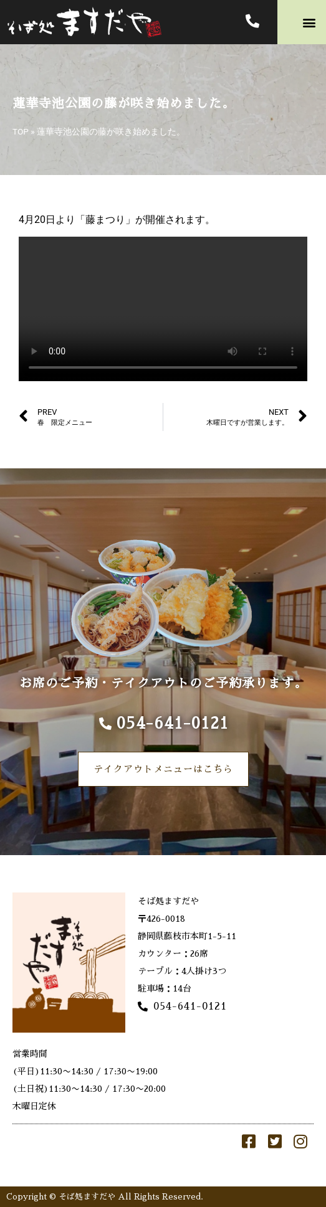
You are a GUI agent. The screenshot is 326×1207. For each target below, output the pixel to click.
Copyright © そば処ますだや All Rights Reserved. (104, 1197)
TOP (20, 131)
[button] (309, 22)
